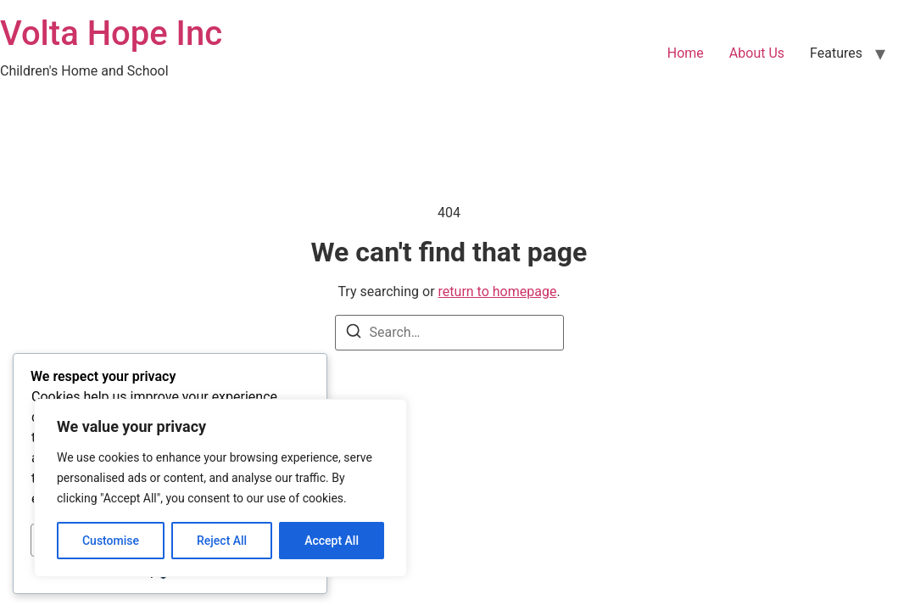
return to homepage (497, 291)
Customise (110, 540)
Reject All (222, 540)
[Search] (354, 334)
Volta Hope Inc (111, 33)
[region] (220, 488)
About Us (756, 53)
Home (685, 53)
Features (836, 53)
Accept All (331, 540)
